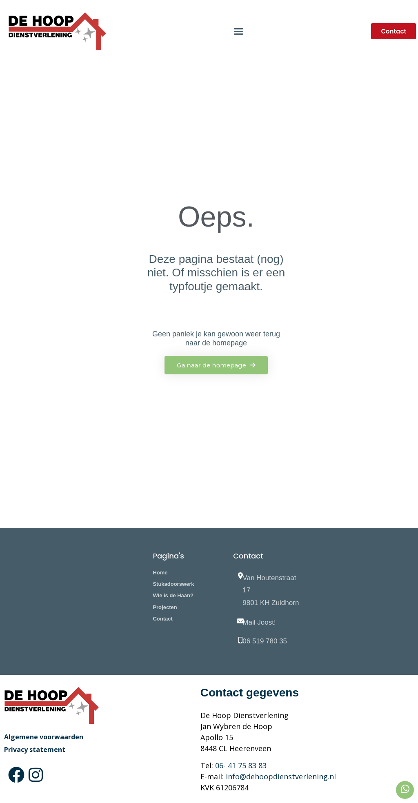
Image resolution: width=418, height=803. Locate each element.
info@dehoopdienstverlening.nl (281, 776)
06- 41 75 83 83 (241, 765)
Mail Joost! (259, 622)
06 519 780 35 (264, 641)
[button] (239, 31)
